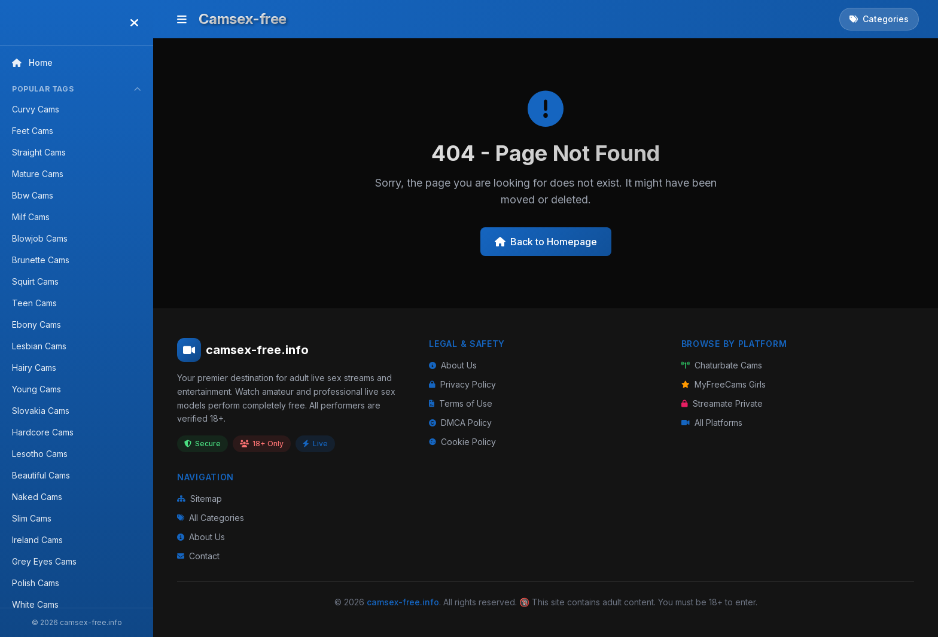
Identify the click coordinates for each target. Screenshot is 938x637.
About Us (453, 365)
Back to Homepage (546, 242)
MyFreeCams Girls (723, 384)
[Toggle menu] (181, 19)
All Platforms (711, 422)
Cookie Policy (462, 442)
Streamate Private (722, 403)
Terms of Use (460, 403)
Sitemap (199, 498)
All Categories (210, 518)
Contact (198, 556)
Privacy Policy (462, 384)
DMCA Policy (460, 422)
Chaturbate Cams (721, 365)
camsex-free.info (403, 602)
